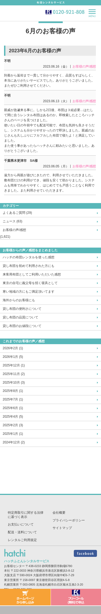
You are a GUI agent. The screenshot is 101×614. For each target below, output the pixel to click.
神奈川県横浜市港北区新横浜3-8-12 (50, 570)
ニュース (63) (12, 221)
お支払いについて (21, 524)
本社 (7, 570)
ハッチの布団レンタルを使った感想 (28, 257)
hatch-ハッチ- (14, 13)
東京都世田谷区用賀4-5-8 (53, 580)
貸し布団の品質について (20, 317)
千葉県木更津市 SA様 (21, 161)
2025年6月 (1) (13, 408)
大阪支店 (10, 575)
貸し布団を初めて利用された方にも (28, 266)
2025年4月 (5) (13, 416)
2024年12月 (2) (14, 442)
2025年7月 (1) (13, 399)
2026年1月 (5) (13, 357)
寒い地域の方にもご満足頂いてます (28, 291)
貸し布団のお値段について (22, 326)
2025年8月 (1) (13, 391)
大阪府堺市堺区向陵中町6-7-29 (53, 575)
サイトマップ (62, 528)
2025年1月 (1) (13, 434)
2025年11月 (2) (14, 374)
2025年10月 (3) (14, 382)
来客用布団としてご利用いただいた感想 (32, 274)
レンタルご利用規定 (22, 540)
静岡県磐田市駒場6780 (57, 566)
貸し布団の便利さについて (22, 309)
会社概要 (59, 512)
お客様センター (14, 566)
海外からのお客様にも (19, 300)
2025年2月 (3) (13, 425)
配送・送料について (22, 532)
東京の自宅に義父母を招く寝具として (30, 283)
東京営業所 (11, 580)
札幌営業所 (11, 584)
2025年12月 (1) (14, 365)
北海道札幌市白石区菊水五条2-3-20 (59, 584)
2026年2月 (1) (13, 348)
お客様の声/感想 (14, 230)
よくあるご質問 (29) (17, 213)
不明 (7, 61)
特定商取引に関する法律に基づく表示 (25, 515)
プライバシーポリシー (69, 520)
